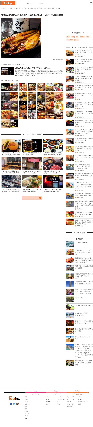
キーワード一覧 (70, 399)
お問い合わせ (70, 406)
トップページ (3, 8)
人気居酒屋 (82, 36)
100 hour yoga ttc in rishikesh (84, 305)
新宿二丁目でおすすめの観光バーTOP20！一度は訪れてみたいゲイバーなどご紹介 (84, 291)
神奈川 (87, 36)
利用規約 (80, 399)
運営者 (79, 404)
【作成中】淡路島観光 (82, 242)
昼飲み (68, 36)
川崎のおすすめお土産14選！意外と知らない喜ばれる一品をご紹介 (84, 52)
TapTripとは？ (81, 397)
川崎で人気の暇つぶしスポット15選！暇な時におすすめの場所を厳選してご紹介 (84, 131)
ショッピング (60, 397)
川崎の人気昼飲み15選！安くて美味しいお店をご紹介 (42, 8)
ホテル (47, 404)
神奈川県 (18, 8)
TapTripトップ (70, 397)
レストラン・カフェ (61, 399)
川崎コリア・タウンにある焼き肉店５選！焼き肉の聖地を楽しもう (84, 69)
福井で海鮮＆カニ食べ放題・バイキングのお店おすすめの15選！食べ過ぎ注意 (84, 260)
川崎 (25, 8)
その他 (58, 404)
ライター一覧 (70, 404)
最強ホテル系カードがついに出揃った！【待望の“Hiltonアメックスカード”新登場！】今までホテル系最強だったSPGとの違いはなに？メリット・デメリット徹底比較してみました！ (84, 351)
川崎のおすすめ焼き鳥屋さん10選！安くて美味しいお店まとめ (84, 157)
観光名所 (48, 401)
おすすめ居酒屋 (70, 39)
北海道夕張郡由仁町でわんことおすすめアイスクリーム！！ (84, 276)
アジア (26, 399)
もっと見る (32, 198)
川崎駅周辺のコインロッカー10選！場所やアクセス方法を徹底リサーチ (84, 104)
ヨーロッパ (27, 401)
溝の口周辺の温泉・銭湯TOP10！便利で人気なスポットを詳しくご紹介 (83, 166)
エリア (41, 3)
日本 (11, 8)
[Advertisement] (79, 21)
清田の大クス (79, 297)
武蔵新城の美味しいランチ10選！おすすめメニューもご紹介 (84, 95)
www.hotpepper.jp (59, 59)
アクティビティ (49, 397)
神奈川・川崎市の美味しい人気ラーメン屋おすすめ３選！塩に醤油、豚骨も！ (84, 222)
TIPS (58, 401)
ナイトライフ (49, 399)
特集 (26, 418)
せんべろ (76, 39)
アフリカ (27, 413)
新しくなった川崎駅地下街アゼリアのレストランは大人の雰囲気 (84, 148)
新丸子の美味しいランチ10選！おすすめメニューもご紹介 (84, 113)
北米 (26, 406)
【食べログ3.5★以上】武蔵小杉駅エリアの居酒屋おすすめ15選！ (84, 78)
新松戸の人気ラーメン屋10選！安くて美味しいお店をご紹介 (84, 362)
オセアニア (27, 404)
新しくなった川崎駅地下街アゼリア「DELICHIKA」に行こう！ (84, 175)
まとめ (26, 416)
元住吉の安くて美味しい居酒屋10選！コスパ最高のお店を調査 (84, 122)
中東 (26, 408)
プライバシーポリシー (83, 401)
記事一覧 (28, 3)
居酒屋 (73, 36)
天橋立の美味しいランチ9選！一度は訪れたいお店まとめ (84, 252)
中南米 (26, 411)
